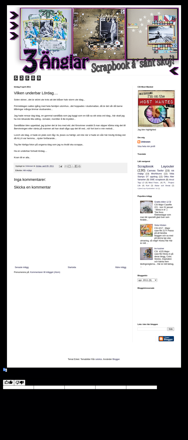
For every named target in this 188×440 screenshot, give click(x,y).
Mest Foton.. (153, 183)
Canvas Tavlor (155, 170)
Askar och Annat (162, 185)
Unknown (145, 142)
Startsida (72, 267)
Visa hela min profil (146, 146)
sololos (98, 359)
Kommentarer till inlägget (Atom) (45, 272)
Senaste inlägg (22, 267)
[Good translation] (8, 383)
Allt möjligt (27, 170)
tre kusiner (159, 248)
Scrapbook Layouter (156, 166)
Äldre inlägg (120, 267)
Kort (147, 185)
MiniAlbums (156, 173)
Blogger (116, 359)
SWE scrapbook (157, 179)
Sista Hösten (160, 225)
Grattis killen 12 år (162, 202)
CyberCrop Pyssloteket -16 (148, 188)
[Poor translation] (19, 383)
